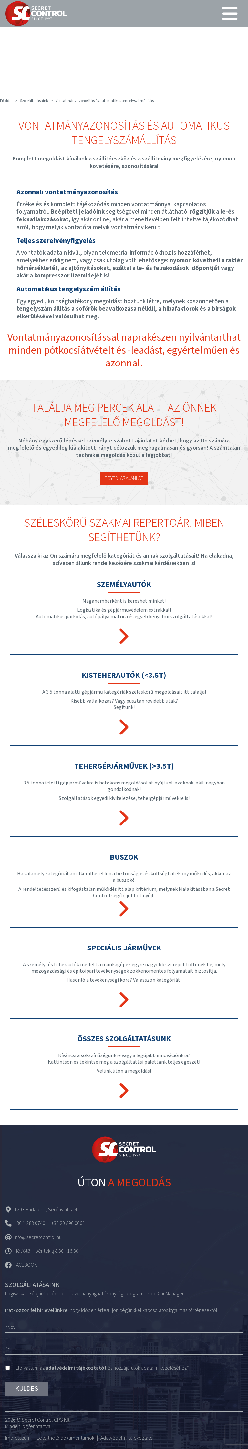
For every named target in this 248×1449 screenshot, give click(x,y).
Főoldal (6, 100)
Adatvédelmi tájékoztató (126, 1438)
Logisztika (15, 1293)
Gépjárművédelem (48, 1293)
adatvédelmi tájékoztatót (76, 1368)
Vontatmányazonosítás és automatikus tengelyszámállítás (105, 100)
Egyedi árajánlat (124, 478)
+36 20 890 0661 (68, 1223)
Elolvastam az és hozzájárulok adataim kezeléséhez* (102, 1368)
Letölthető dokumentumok (65, 1438)
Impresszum (18, 1438)
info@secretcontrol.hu (38, 1237)
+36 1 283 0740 (29, 1223)
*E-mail (13, 1349)
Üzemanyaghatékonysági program (108, 1293)
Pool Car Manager (165, 1293)
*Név (10, 1327)
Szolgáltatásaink (34, 100)
